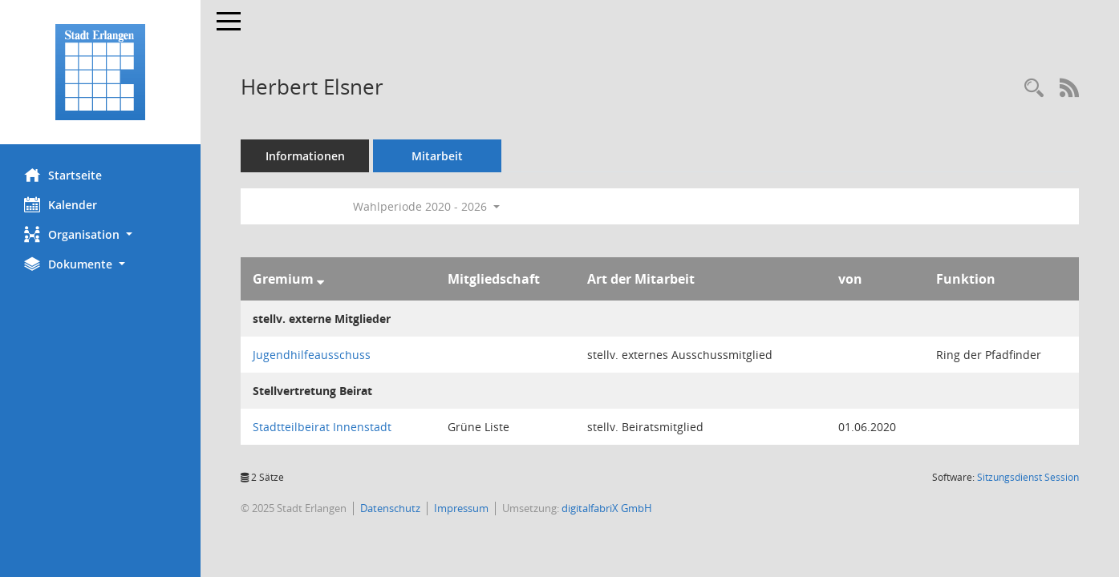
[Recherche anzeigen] (1034, 88)
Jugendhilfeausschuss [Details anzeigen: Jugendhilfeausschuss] (312, 354)
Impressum (461, 508)
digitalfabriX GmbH (607, 508)
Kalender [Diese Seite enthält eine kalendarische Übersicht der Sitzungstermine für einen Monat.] (60, 204)
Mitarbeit (437, 155)
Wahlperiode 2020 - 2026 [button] (426, 206)
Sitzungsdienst (1028, 477)
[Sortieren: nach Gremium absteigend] (320, 279)
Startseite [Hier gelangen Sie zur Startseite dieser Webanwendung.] (63, 175)
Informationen (305, 155)
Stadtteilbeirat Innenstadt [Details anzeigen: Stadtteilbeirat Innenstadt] (322, 426)
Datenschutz (390, 508)
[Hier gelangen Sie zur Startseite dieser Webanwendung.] (100, 72)
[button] (100, 234)
